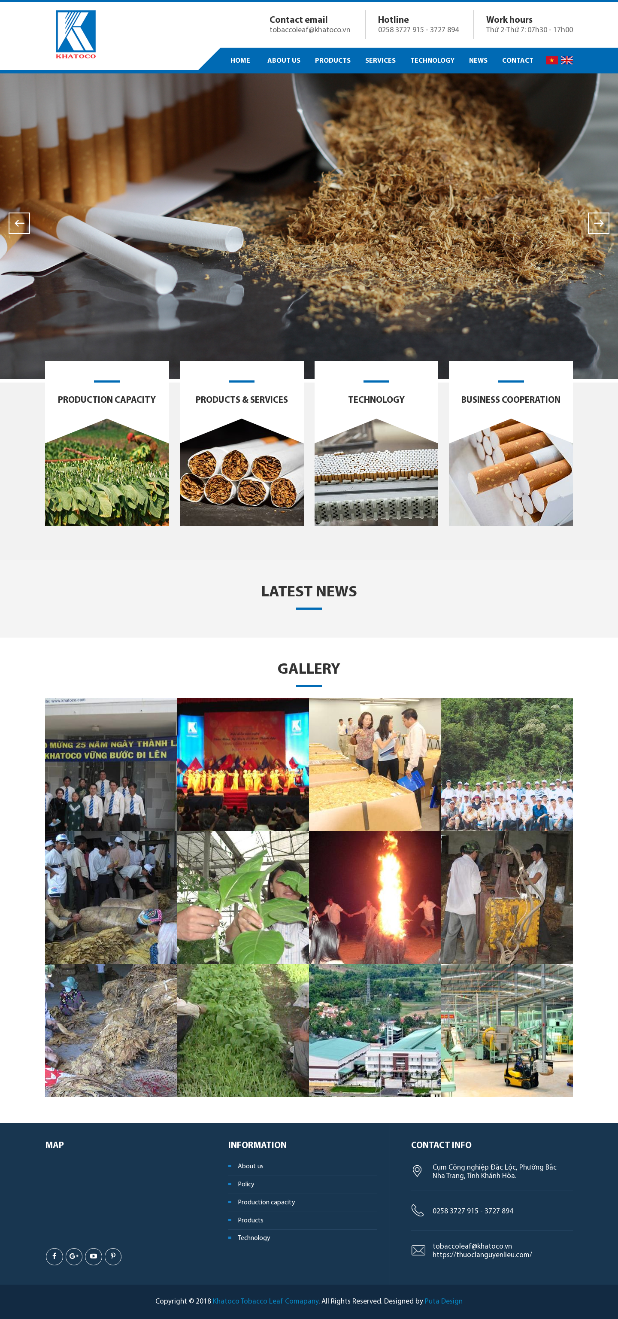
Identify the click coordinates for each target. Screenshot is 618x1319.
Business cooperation (510, 400)
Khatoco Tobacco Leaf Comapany (265, 1301)
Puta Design (444, 1301)
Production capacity (107, 400)
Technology (376, 400)
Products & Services (242, 400)
